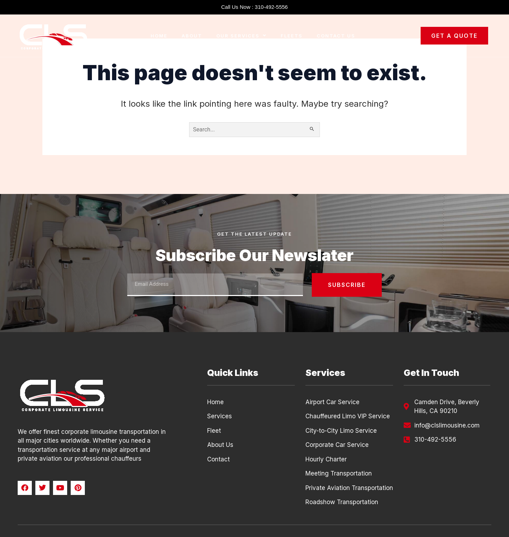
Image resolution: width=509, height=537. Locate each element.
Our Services (241, 35)
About (192, 36)
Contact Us (336, 36)
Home (159, 36)
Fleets (292, 36)
